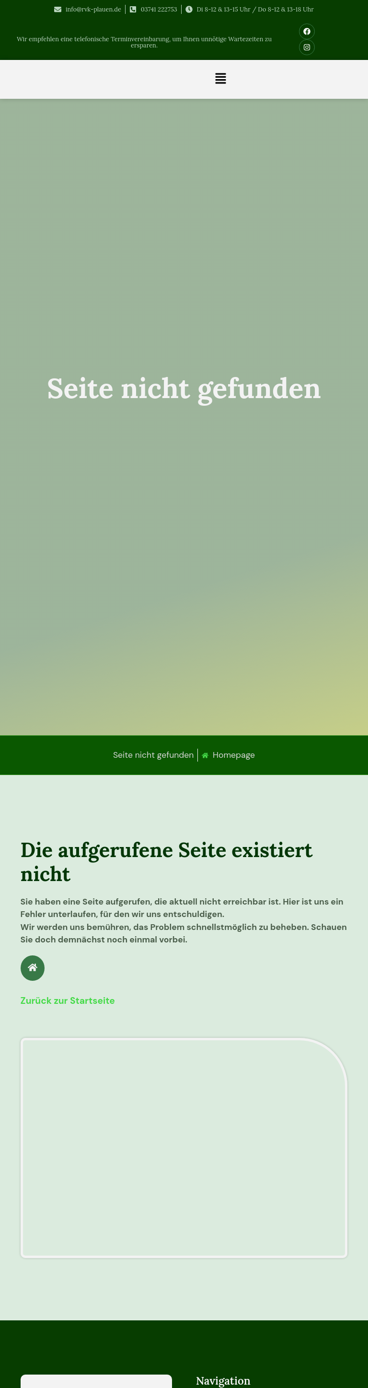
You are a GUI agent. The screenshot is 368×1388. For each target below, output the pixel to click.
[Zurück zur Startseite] (33, 968)
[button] (220, 79)
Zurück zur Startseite (68, 1001)
